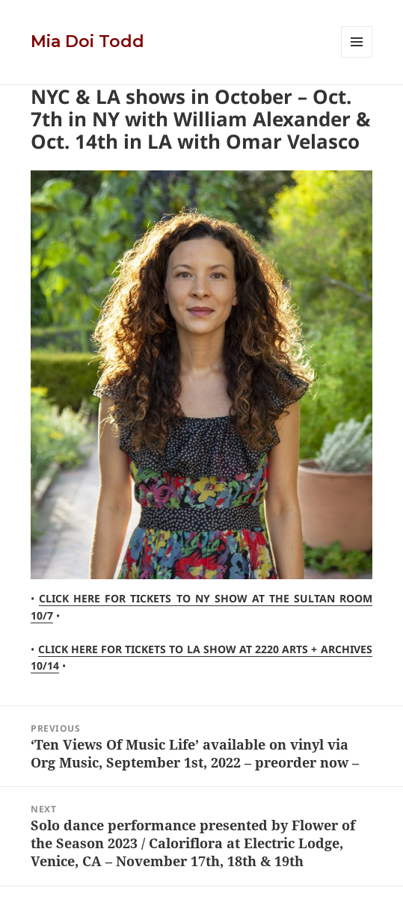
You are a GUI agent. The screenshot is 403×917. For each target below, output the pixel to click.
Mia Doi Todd (87, 41)
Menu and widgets (357, 57)
